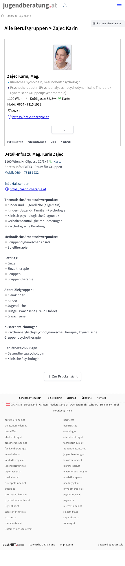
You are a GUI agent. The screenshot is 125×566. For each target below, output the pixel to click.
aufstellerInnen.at (15, 420)
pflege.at (10, 489)
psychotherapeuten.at (17, 500)
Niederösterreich (59, 405)
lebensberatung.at (15, 466)
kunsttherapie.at (72, 460)
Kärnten (43, 405)
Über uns (86, 398)
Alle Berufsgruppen (26, 28)
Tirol (116, 405)
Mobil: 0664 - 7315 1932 (24, 104)
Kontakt (101, 398)
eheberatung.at (13, 437)
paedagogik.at (71, 483)
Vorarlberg (59, 411)
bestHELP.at (70, 426)
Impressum (66, 545)
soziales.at (11, 517)
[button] (119, 5)
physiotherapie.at (73, 489)
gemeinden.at (12, 454)
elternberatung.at (73, 437)
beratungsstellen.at (16, 426)
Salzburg (93, 405)
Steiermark (106, 405)
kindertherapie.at (14, 460)
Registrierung (54, 398)
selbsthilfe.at (70, 512)
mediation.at (12, 477)
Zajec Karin (25, 16)
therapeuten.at (13, 523)
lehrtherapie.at (71, 466)
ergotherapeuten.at (16, 443)
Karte (63, 98)
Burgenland (30, 405)
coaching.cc (69, 431)
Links (53, 142)
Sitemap (71, 398)
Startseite (12, 16)
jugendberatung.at (74, 454)
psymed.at (69, 500)
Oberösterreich (78, 405)
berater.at (68, 420)
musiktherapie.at (73, 477)
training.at (69, 523)
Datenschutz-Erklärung (42, 545)
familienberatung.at (16, 449)
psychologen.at (72, 494)
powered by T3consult (110, 545)
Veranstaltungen (37, 142)
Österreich (14, 405)
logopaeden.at (13, 472)
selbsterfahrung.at (15, 512)
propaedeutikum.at (16, 494)
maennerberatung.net (75, 472)
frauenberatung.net (74, 449)
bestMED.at (11, 431)
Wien (69, 411)
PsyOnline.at (12, 506)
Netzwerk (66, 142)
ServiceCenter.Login (30, 398)
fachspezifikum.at (73, 443)
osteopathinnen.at (15, 483)
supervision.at (71, 517)
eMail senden (16, 183)
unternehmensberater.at (18, 529)
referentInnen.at (72, 506)
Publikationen (15, 142)
